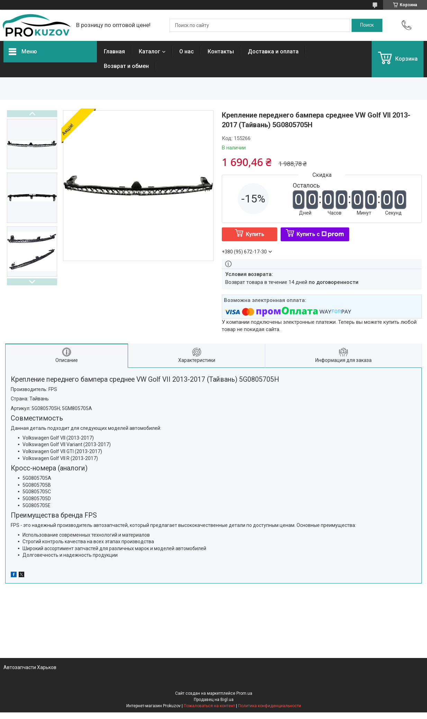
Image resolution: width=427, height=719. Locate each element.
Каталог (149, 51)
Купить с (320, 234)
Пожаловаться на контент (209, 705)
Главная (114, 51)
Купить (255, 234)
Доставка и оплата (273, 51)
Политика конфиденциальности (269, 705)
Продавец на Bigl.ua (214, 699)
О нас (186, 51)
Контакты (221, 51)
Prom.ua (244, 693)
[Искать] (367, 25)
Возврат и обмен (126, 66)
